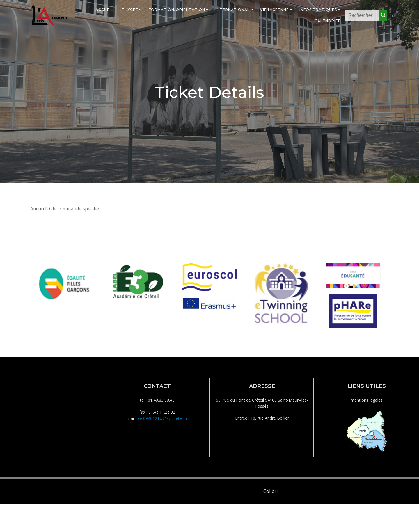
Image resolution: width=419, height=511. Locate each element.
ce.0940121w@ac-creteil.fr (162, 423)
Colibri (270, 498)
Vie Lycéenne (276, 9)
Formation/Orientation (179, 9)
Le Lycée (131, 9)
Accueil (104, 9)
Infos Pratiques (320, 9)
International (235, 9)
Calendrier (328, 20)
